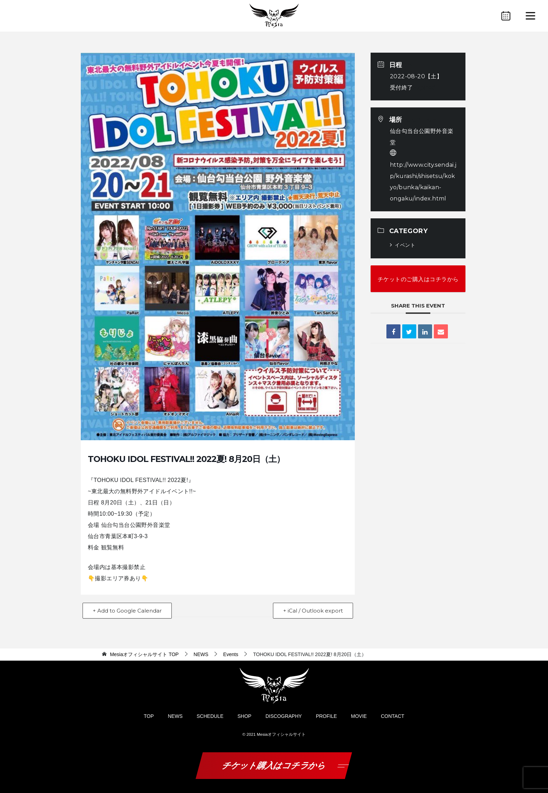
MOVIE (359, 716)
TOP (144, 654)
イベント (402, 245)
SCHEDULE (210, 716)
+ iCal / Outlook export (313, 610)
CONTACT (392, 716)
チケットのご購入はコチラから (418, 279)
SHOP (244, 716)
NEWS (175, 716)
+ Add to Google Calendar (127, 610)
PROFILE (326, 716)
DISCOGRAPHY (284, 716)
